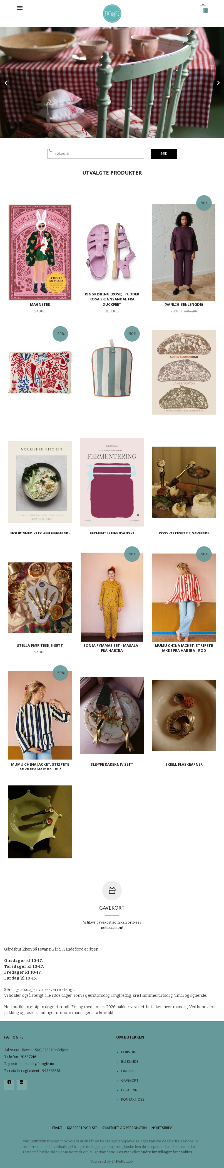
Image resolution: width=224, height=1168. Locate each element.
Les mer (124, 1152)
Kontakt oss (132, 1099)
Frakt (57, 1127)
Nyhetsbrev (161, 1127)
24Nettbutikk (122, 1161)
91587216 (28, 1057)
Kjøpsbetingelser (82, 1127)
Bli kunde (129, 1061)
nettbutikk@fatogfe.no (36, 1064)
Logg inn (129, 1090)
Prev (6, 83)
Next (218, 83)
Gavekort (129, 1080)
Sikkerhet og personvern (124, 1127)
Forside (128, 1052)
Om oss (127, 1071)
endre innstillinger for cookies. (167, 1152)
